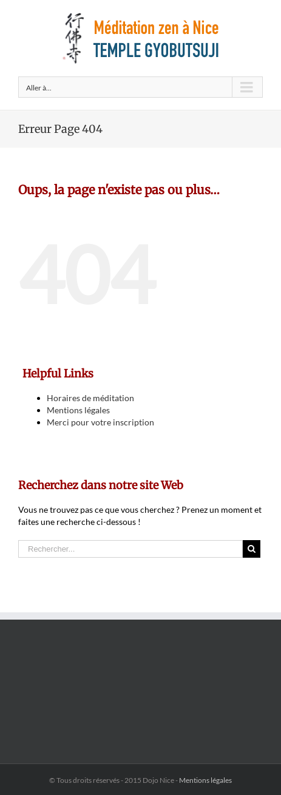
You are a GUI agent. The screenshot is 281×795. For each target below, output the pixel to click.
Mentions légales (78, 410)
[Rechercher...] (130, 549)
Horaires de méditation (90, 398)
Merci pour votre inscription (100, 422)
